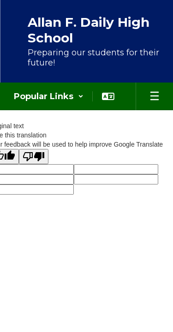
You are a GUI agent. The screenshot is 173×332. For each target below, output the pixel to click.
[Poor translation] (33, 156)
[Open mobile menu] (154, 96)
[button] (49, 96)
